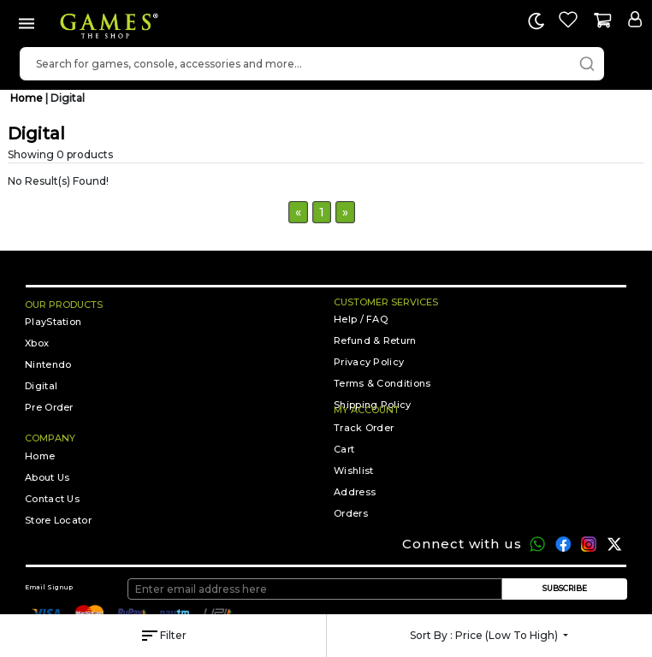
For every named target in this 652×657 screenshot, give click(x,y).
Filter (163, 635)
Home (27, 98)
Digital (67, 98)
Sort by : (485, 635)
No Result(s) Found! (58, 181)
